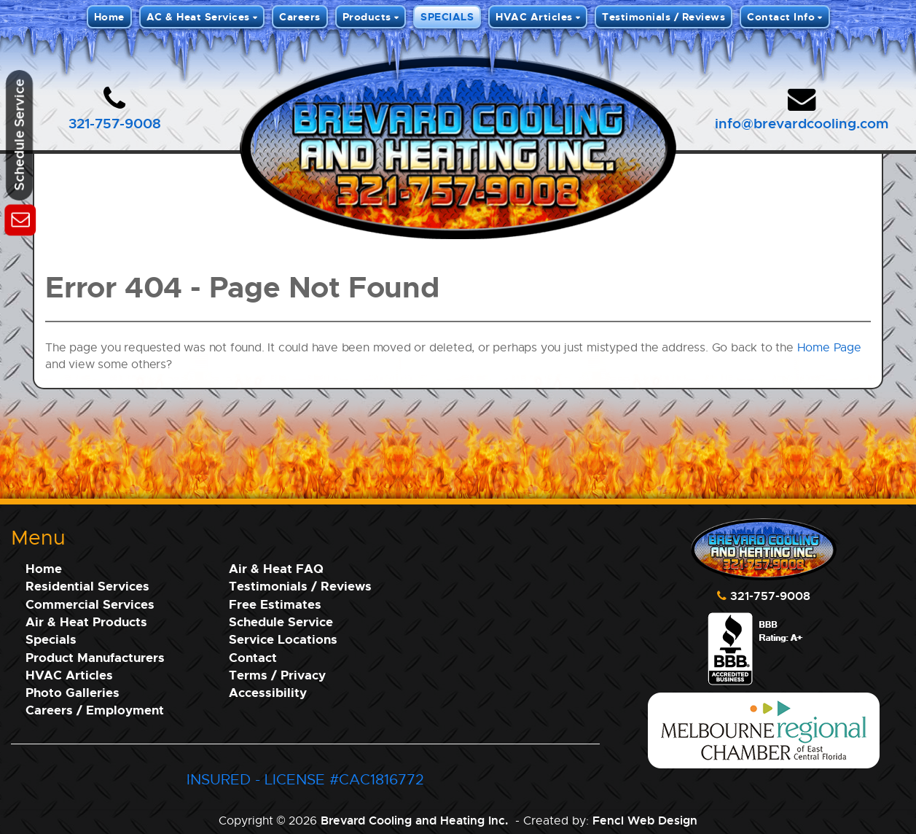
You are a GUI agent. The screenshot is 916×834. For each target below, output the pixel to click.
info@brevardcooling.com (801, 122)
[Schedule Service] (20, 217)
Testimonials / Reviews (663, 16)
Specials (51, 639)
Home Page (829, 347)
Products (366, 16)
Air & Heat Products (86, 621)
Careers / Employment (95, 709)
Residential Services (87, 585)
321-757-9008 (114, 122)
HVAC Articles (534, 16)
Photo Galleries (73, 692)
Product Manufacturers (95, 657)
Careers (300, 16)
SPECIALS (447, 16)
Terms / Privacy (277, 674)
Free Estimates (275, 604)
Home (109, 16)
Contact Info (781, 16)
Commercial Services (90, 604)
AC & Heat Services (198, 16)
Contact (253, 657)
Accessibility (268, 692)
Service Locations (283, 639)
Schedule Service (281, 621)
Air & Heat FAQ (276, 568)
